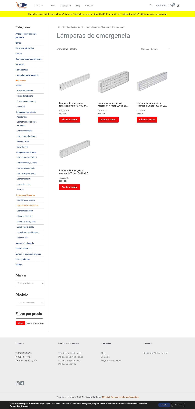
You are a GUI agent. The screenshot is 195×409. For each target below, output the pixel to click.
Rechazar (177, 404)
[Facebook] (24, 383)
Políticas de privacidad (69, 360)
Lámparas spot (23, 179)
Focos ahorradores (25, 90)
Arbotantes (22, 117)
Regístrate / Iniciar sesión (156, 353)
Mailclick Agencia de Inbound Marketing (120, 397)
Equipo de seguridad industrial (29, 59)
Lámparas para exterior (26, 112)
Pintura (19, 265)
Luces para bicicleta (25, 227)
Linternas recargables (26, 221)
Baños (18, 43)
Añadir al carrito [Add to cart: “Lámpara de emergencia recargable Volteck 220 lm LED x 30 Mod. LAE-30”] (110, 120)
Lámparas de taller (25, 211)
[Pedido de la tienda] (154, 49)
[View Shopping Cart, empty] (164, 5)
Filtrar (20, 323)
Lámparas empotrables (27, 157)
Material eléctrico (23, 248)
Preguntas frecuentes (111, 360)
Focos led (21, 107)
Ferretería (20, 64)
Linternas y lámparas (25, 195)
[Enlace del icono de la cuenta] (178, 5)
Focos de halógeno (25, 96)
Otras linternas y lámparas (28, 232)
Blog (103, 353)
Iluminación (21, 81)
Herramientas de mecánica (27, 75)
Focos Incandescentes (26, 101)
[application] (40, 5)
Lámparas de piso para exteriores (27, 123)
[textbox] (29, 283)
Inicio (59, 27)
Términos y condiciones (69, 353)
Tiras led (20, 190)
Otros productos (23, 259)
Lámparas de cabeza (26, 200)
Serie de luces (22, 147)
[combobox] (30, 283)
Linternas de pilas (24, 216)
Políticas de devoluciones (70, 357)
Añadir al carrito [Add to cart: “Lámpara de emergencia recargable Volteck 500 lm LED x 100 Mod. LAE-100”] (71, 190)
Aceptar (160, 404)
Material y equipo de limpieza (28, 254)
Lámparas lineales (24, 131)
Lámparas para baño (26, 168)
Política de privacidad (26, 406)
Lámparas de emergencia (27, 205)
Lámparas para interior (26, 152)
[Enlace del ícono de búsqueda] (151, 5)
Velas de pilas (22, 238)
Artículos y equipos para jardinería (26, 36)
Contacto (105, 357)
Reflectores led (23, 141)
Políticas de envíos (67, 364)
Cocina (19, 54)
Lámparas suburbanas (26, 136)
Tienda (67, 27)
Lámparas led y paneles (27, 163)
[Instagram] (18, 383)
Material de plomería (25, 243)
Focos (19, 85)
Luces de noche (23, 184)
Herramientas (22, 70)
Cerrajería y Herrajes (25, 48)
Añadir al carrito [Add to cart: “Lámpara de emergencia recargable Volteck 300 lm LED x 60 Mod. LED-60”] (149, 120)
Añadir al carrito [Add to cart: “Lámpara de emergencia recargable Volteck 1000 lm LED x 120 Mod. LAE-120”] (71, 120)
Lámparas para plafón (26, 173)
